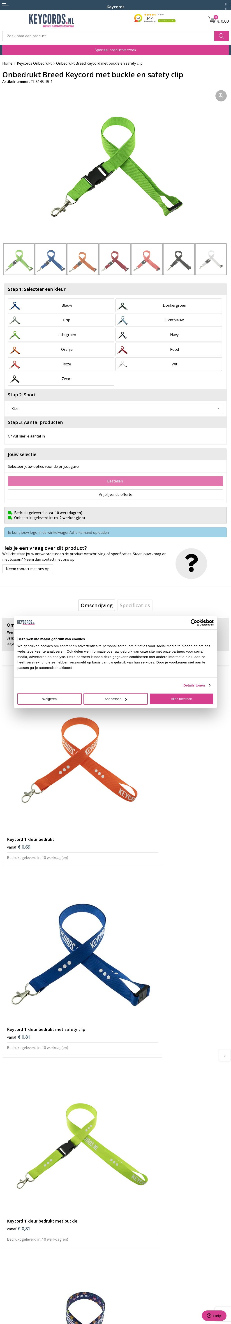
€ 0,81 (131, 798)
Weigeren (49, 699)
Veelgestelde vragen (135, 1166)
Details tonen (194, 685)
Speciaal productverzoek (115, 49)
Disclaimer (11, 1264)
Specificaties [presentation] (135, 604)
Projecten (126, 1207)
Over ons (125, 1159)
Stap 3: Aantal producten (35, 422)
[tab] (96, 604)
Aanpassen (115, 699)
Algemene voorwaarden (22, 1243)
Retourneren (129, 1186)
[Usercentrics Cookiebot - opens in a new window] (194, 622)
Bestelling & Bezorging (137, 1172)
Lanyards (125, 1193)
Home (7, 63)
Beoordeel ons (43, 1023)
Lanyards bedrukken (135, 1200)
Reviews (124, 1214)
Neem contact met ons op (27, 567)
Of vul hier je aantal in (26, 436)
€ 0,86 (131, 943)
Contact (8, 1237)
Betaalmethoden (132, 1179)
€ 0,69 (18, 798)
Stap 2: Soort (22, 395)
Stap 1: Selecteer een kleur (37, 289)
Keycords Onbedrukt (34, 63)
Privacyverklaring (17, 1257)
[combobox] (108, 36)
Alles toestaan (181, 699)
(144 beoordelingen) (41, 1015)
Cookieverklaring (16, 1250)
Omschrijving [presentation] (97, 604)
